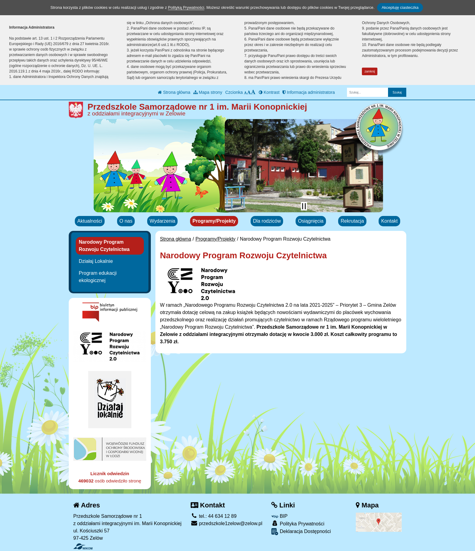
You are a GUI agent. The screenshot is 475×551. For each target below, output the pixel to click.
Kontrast (269, 92)
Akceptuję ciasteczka (400, 7)
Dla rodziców (267, 221)
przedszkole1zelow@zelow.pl (226, 523)
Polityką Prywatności (186, 7)
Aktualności (89, 221)
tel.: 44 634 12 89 (214, 516)
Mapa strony (207, 92)
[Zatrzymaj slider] (304, 206)
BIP (279, 516)
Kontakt (389, 221)
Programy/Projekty (214, 221)
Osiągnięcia (311, 221)
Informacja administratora (309, 92)
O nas (126, 221)
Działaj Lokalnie (96, 261)
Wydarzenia (162, 221)
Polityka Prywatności (297, 523)
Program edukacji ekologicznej (98, 276)
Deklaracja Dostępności (301, 531)
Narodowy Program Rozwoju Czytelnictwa (104, 245)
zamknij (370, 71)
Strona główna (174, 92)
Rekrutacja (352, 221)
